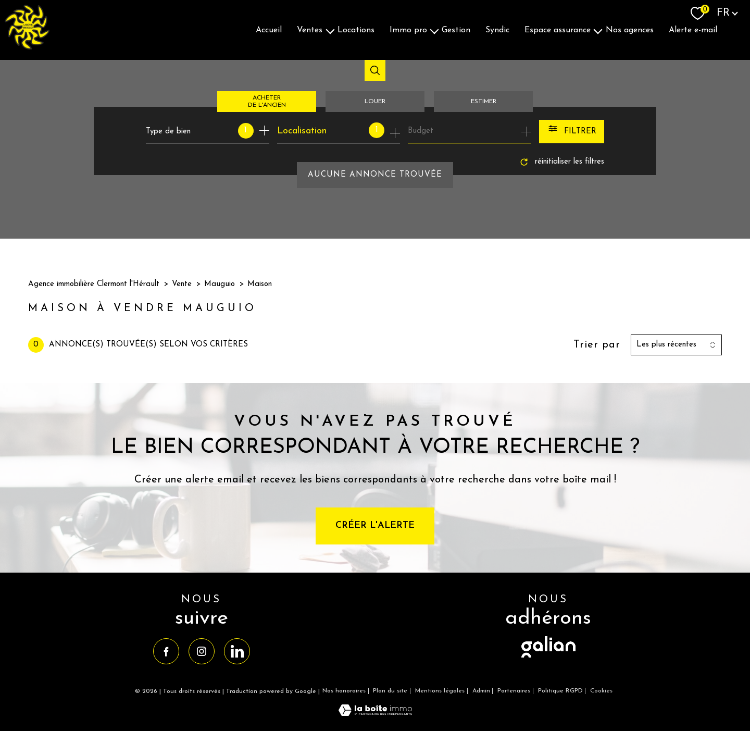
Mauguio (219, 284)
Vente (182, 284)
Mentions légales (440, 691)
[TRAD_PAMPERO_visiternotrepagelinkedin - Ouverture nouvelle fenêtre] (237, 651)
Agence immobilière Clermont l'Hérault (93, 284)
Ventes (309, 30)
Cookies (601, 691)
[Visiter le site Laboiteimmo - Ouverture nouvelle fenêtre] (375, 713)
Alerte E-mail (693, 30)
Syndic (497, 30)
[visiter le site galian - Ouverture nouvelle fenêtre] (548, 658)
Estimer (483, 101)
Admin (481, 691)
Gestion (456, 30)
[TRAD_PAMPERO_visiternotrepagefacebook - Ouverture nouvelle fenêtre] (166, 651)
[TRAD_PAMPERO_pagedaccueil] (27, 47)
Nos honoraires (344, 691)
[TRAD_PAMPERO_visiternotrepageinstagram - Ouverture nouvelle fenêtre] (202, 651)
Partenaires (513, 691)
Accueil (269, 30)
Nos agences (630, 30)
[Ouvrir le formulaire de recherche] (571, 131)
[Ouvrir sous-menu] (330, 30)
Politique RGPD (560, 691)
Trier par (596, 345)
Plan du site (390, 691)
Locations (356, 30)
